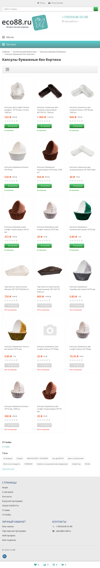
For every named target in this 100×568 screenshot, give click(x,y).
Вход (41, 3)
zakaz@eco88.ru (63, 531)
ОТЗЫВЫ (6, 514)
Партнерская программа (14, 531)
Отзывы (6, 446)
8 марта (20, 458)
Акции (5, 487)
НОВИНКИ (28, 464)
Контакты (7, 496)
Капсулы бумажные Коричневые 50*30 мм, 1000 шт (49, 169)
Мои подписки (9, 540)
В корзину (11, 126)
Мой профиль (9, 535)
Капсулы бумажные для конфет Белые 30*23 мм (47, 228)
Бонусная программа (12, 501)
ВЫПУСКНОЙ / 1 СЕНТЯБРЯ (37, 458)
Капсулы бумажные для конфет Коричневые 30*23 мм (16, 229)
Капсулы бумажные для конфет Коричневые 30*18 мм (49, 409)
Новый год (76, 464)
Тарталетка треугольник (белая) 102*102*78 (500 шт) (16, 288)
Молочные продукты (11, 464)
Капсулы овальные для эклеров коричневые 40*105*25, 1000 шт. (47, 110)
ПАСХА (87, 464)
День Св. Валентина (75, 458)
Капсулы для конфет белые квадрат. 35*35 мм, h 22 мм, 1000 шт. (16, 110)
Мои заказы (8, 526)
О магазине (7, 492)
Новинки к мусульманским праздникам (52, 464)
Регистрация (55, 3)
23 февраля (7, 458)
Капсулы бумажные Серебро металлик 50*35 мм (82, 288)
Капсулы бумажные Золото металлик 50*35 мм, (16, 347)
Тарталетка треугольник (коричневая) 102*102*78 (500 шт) (48, 289)
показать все (8, 469)
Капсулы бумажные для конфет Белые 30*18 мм (80, 347)
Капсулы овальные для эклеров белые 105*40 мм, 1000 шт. (81, 110)
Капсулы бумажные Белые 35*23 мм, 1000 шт (16, 407)
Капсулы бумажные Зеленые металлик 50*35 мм (82, 228)
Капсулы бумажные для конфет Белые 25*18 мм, (48, 347)
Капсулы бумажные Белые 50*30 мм (16, 168)
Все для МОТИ (58, 458)
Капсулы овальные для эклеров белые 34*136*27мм (82, 168)
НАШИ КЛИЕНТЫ (10, 505)
